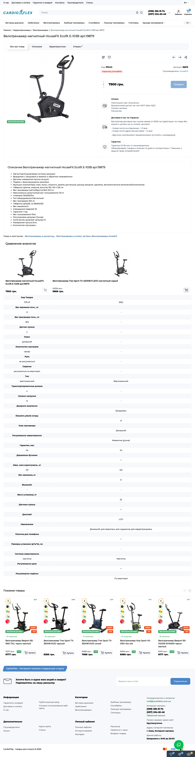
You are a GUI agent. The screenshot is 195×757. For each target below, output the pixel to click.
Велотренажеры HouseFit (104, 236)
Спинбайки (116, 705)
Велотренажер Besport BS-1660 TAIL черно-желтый (19, 642)
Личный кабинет (83, 727)
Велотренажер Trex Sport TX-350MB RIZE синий (97, 642)
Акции (6, 731)
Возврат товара (118, 733)
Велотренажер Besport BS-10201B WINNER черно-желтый (172, 643)
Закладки (79, 734)
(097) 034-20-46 (157, 14)
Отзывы (77, 46)
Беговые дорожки (84, 703)
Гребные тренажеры (120, 702)
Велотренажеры (83, 710)
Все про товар (17, 46)
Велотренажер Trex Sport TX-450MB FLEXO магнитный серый (85, 281)
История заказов (83, 731)
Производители (75, 2)
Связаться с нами (119, 730)
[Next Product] (180, 57)
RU (185, 2)
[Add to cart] (45, 290)
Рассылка (115, 726)
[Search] (141, 12)
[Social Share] (185, 57)
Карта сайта (45, 726)
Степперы (115, 712)
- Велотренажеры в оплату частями (73, 236)
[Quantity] (103, 84)
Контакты (59, 2)
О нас (6, 2)
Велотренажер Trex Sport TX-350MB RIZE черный (59, 642)
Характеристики (57, 46)
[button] (184, 591)
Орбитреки (81, 706)
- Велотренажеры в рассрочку (39, 236)
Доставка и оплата (21, 2)
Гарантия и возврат (42, 2)
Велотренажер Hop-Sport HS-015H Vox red (135, 642)
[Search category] (137, 12)
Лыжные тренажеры (120, 709)
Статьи (89, 2)
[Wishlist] (109, 57)
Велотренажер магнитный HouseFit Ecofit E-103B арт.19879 (25, 282)
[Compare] (103, 57)
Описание (37, 46)
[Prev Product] (174, 57)
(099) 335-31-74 (156, 11)
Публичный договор (49, 702)
